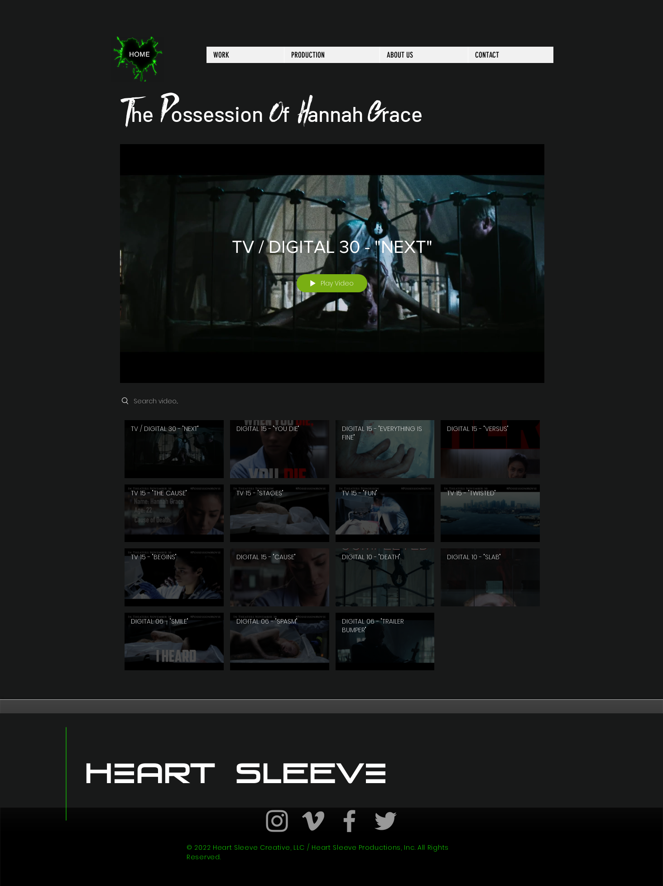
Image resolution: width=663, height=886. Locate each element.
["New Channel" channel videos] (332, 547)
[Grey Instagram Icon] (277, 821)
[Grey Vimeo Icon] (313, 821)
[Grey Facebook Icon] (349, 821)
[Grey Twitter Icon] (385, 821)
